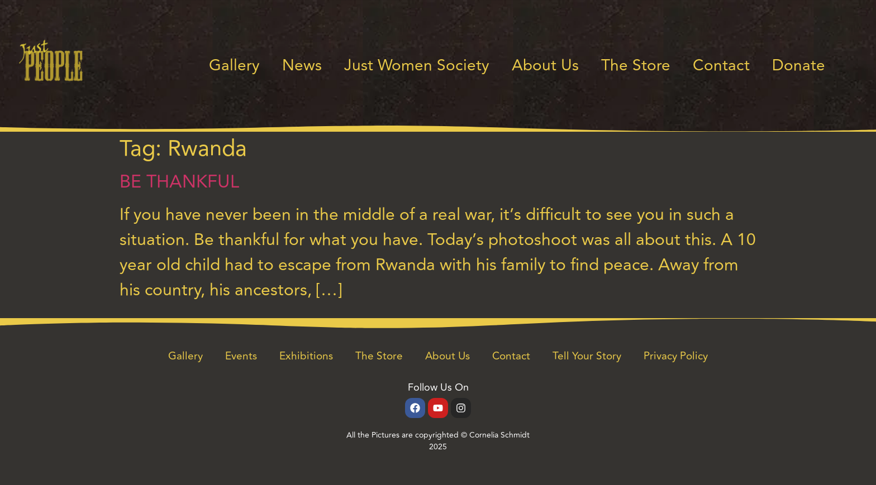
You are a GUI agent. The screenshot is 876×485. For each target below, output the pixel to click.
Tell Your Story (587, 356)
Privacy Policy (676, 356)
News (302, 66)
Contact (721, 66)
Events (241, 356)
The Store (635, 66)
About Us (545, 66)
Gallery (234, 66)
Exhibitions (306, 356)
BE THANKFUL (179, 182)
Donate (798, 66)
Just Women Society (416, 66)
